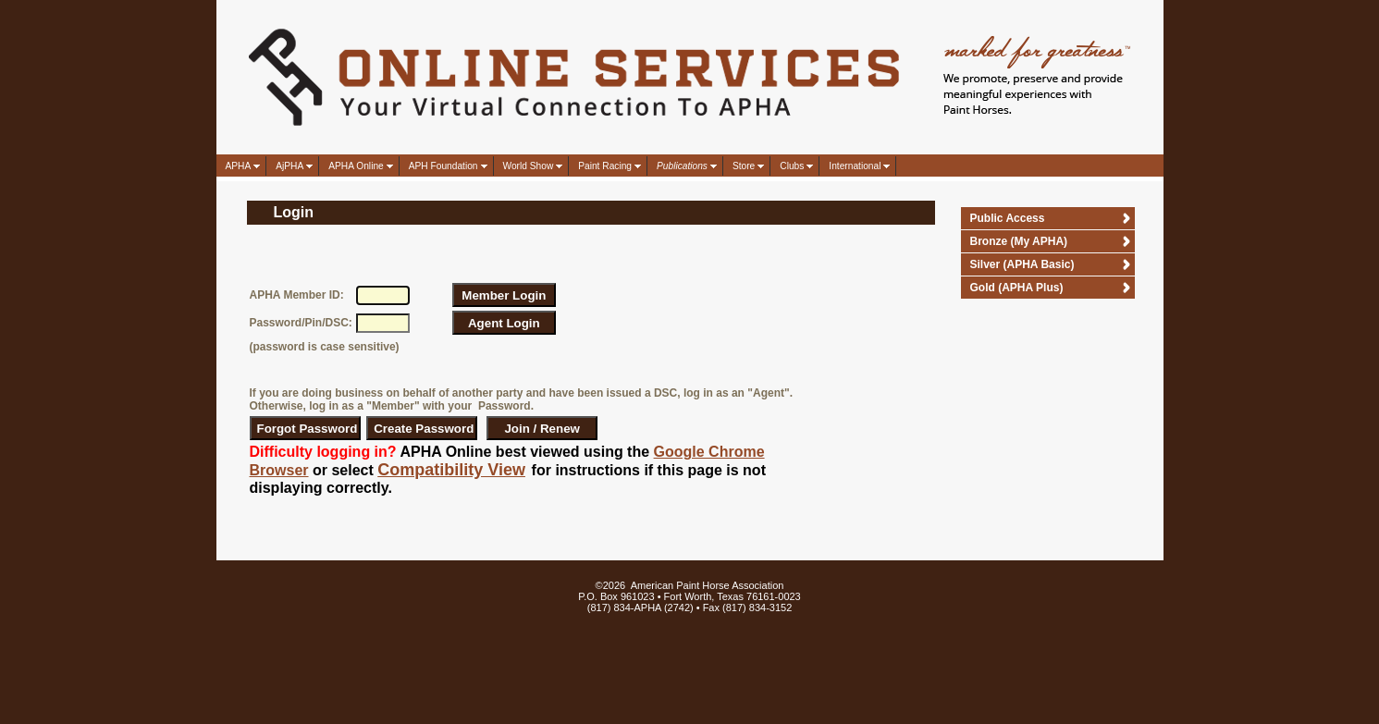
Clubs (792, 166)
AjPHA (289, 166)
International (854, 166)
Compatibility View (451, 469)
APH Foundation (443, 166)
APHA (239, 166)
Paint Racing (605, 166)
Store (744, 166)
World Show (528, 166)
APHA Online (355, 166)
